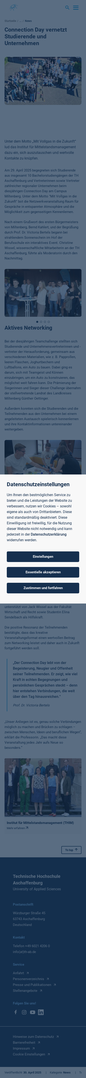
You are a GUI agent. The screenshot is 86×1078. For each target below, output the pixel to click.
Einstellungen (43, 557)
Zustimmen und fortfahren (43, 588)
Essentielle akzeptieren (43, 572)
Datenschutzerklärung (49, 534)
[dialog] (43, 539)
